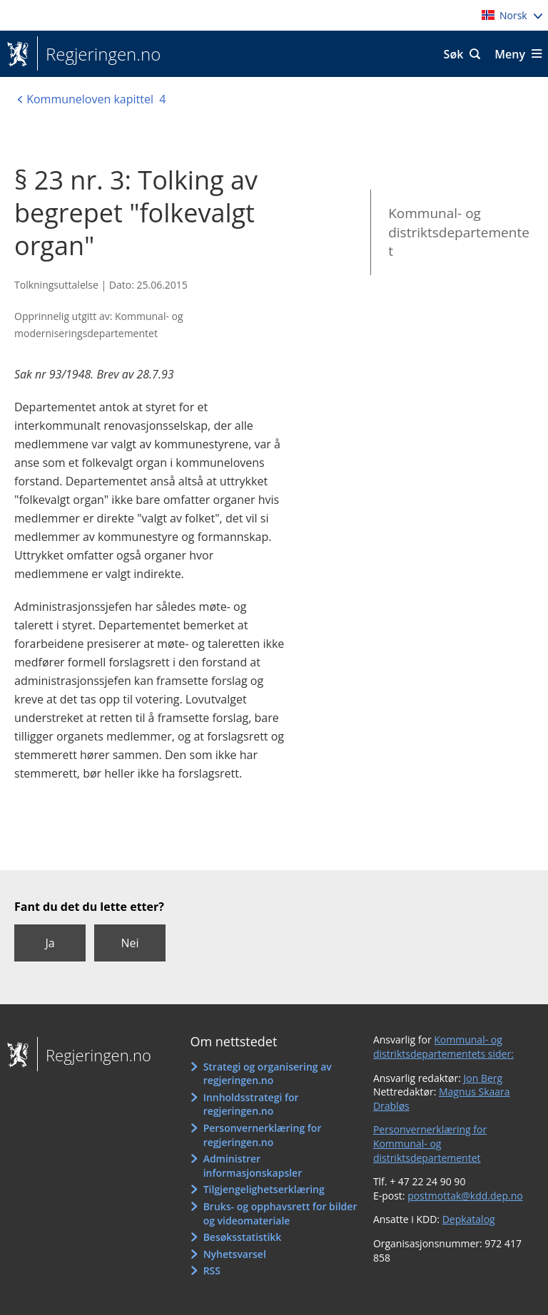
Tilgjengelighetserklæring (264, 1189)
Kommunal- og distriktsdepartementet (458, 232)
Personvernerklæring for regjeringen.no (262, 1135)
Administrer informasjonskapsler (253, 1166)
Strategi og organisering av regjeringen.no (267, 1074)
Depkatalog (468, 1219)
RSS (211, 1270)
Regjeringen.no (99, 54)
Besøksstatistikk (242, 1237)
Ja (49, 943)
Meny (509, 54)
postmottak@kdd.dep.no (465, 1195)
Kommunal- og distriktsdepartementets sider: (443, 1047)
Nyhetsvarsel (234, 1254)
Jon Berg (483, 1078)
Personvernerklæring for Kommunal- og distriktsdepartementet (430, 1143)
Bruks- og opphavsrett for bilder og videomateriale (280, 1213)
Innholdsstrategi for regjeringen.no (251, 1104)
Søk (454, 54)
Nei (129, 943)
